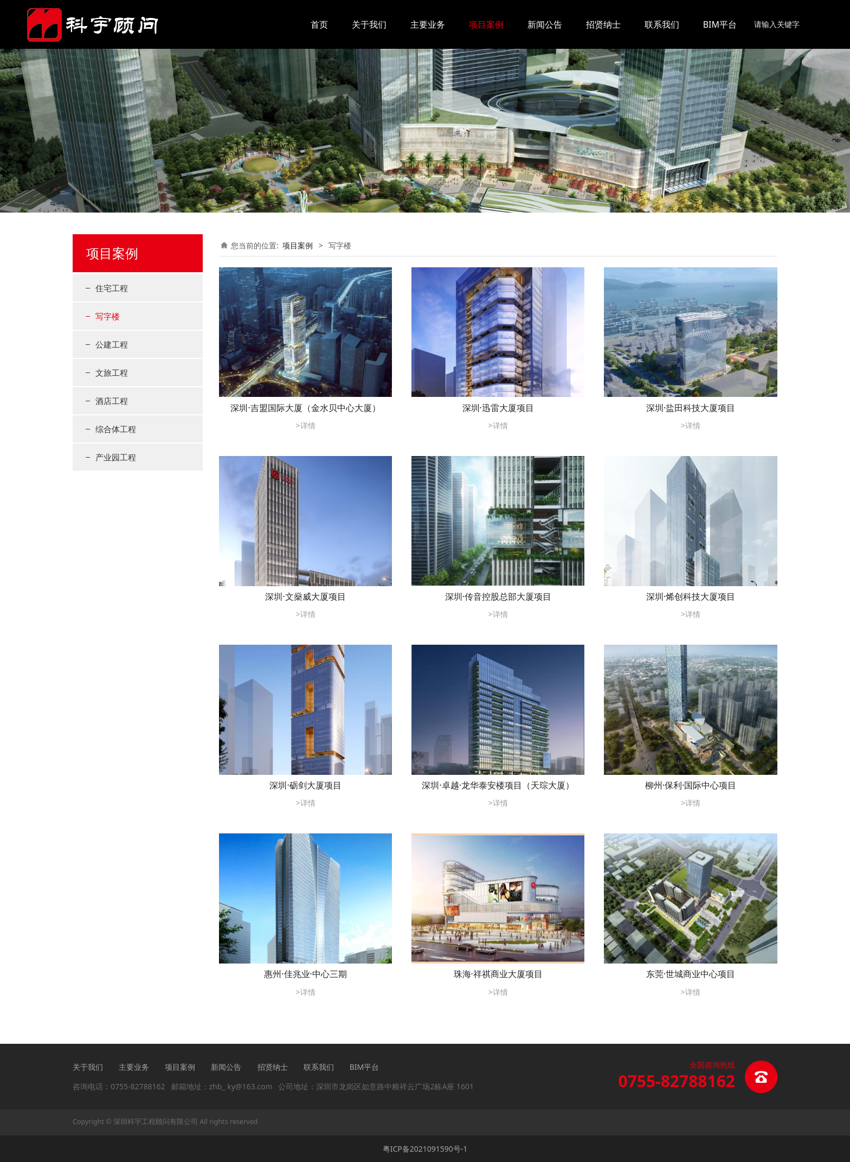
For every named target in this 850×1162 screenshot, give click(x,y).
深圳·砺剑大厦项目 (305, 785)
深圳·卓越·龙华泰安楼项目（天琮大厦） (498, 785)
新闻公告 (544, 24)
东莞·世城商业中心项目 (690, 974)
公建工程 (111, 344)
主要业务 (427, 24)
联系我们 (662, 24)
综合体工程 (115, 428)
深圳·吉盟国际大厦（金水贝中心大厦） (305, 408)
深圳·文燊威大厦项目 (305, 596)
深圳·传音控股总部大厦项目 (498, 596)
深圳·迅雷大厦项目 (498, 408)
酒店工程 (111, 400)
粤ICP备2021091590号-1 (425, 1149)
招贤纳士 (603, 24)
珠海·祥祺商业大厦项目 (498, 974)
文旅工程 (111, 372)
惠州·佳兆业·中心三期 (305, 974)
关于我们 (369, 24)
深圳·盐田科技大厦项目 (690, 408)
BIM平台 (720, 24)
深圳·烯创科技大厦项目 (690, 596)
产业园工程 (115, 457)
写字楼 (107, 316)
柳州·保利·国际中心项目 (691, 785)
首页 (319, 24)
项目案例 (486, 24)
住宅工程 (111, 288)
